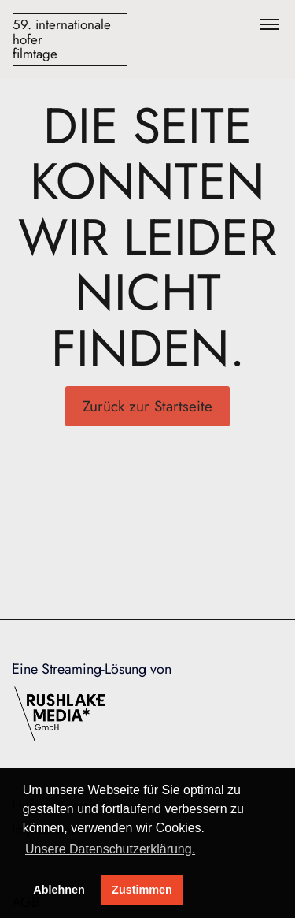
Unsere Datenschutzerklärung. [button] (110, 849)
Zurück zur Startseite (147, 406)
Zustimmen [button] (142, 889)
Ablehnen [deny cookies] (59, 889)
